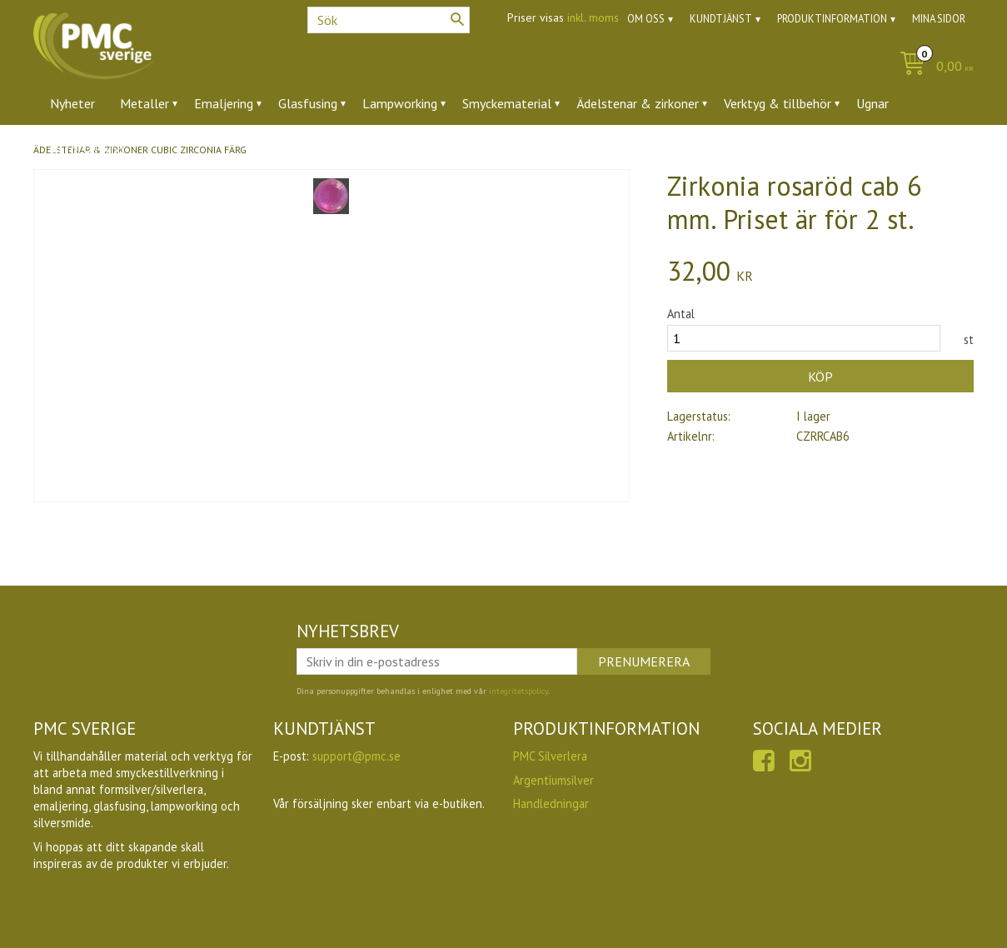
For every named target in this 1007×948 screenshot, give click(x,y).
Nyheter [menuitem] (72, 103)
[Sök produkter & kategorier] (388, 20)
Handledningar (551, 803)
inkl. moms (593, 17)
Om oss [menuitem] (646, 19)
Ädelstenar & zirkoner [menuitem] (637, 103)
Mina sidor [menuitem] (938, 19)
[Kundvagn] (932, 67)
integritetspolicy (518, 691)
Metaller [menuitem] (144, 103)
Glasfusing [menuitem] (307, 103)
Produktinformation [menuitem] (832, 19)
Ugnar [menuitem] (872, 103)
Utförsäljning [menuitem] (87, 149)
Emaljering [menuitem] (223, 103)
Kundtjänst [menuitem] (721, 19)
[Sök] (457, 19)
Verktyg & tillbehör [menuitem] (777, 103)
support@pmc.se (356, 756)
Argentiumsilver (553, 780)
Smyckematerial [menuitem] (506, 103)
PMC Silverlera (550, 756)
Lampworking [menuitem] (399, 103)
